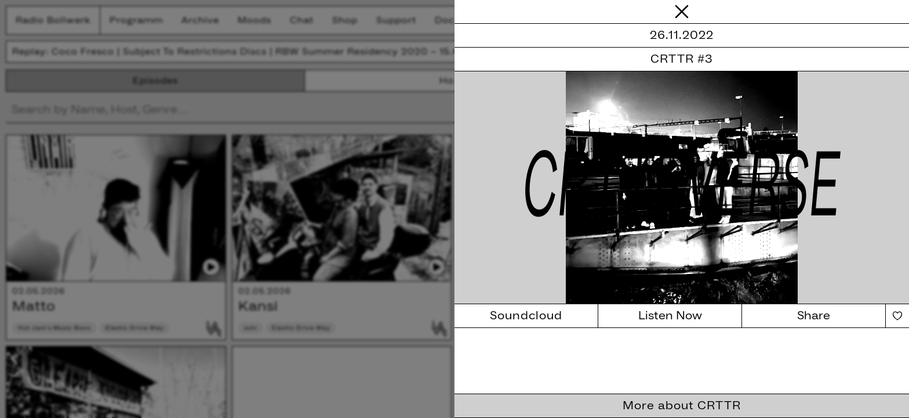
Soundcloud (526, 315)
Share (813, 315)
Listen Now (670, 315)
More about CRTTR (682, 405)
